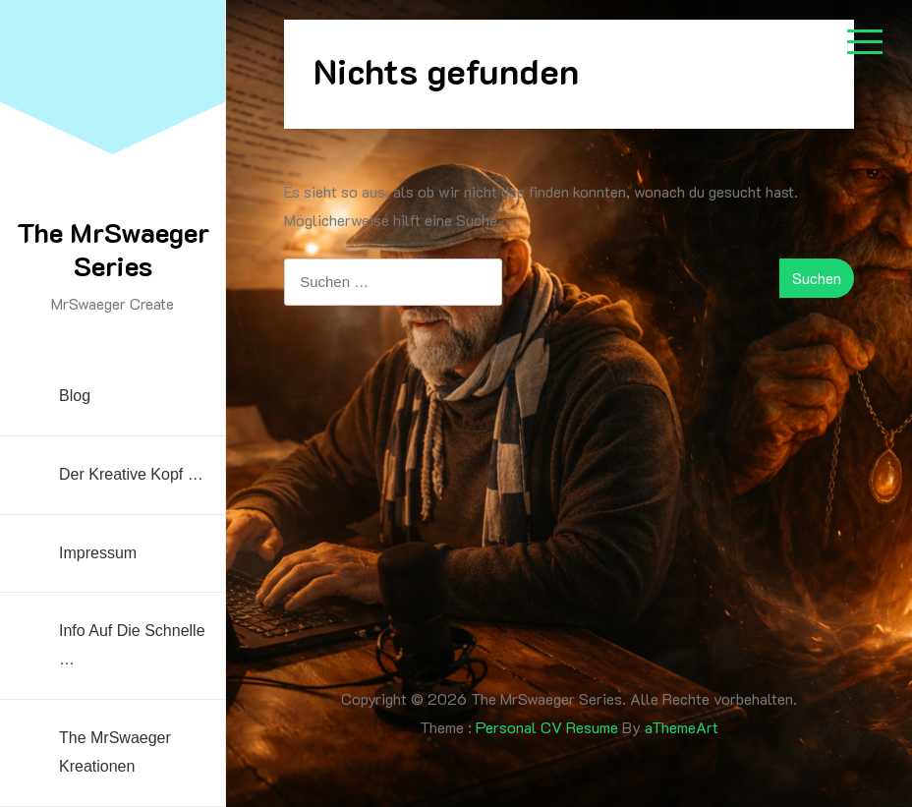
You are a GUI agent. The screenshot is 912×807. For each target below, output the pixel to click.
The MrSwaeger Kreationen (115, 752)
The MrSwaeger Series (113, 248)
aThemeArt (681, 727)
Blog (74, 395)
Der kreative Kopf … (131, 474)
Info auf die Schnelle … (132, 644)
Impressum (98, 553)
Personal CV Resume (547, 727)
